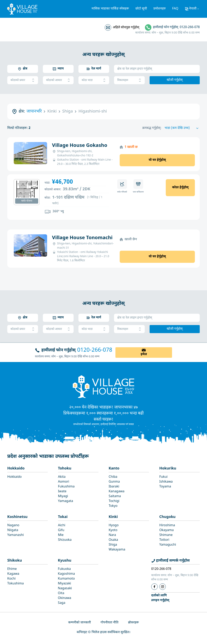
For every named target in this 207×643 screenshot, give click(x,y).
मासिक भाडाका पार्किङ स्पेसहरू (110, 9)
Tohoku (64, 468)
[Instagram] (162, 586)
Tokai (63, 517)
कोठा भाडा (94, 80)
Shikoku (14, 560)
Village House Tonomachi (82, 238)
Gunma (114, 482)
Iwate (62, 491)
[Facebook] (154, 586)
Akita (62, 477)
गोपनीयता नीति (109, 623)
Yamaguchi (167, 545)
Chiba (113, 477)
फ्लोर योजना (26, 201)
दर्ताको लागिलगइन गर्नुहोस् (160, 598)
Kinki (113, 517)
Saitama (115, 496)
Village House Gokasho (79, 145)
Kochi (11, 579)
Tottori (164, 540)
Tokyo (113, 506)
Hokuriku (167, 468)
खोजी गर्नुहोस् (175, 80)
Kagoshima (66, 574)
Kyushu (64, 560)
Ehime (12, 569)
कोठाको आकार (58, 80)
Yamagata (65, 501)
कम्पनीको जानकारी (79, 623)
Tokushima (15, 584)
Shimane (166, 535)
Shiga (113, 545)
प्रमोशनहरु (159, 9)
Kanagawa (116, 491)
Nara (112, 535)
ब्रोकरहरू (133, 623)
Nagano (13, 525)
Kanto (114, 468)
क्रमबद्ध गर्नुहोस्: (151, 128)
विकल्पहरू (129, 80)
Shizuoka (65, 540)
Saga (61, 603)
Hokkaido (16, 468)
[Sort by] (182, 128)
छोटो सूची (141, 9)
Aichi (61, 525)
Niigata (12, 530)
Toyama (165, 487)
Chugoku (167, 517)
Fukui (163, 477)
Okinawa (64, 598)
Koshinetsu (17, 517)
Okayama (166, 530)
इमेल (144, 354)
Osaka (113, 540)
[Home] (103, 386)
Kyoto (113, 530)
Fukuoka (64, 569)
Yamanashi (15, 535)
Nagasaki (65, 588)
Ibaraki (114, 487)
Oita (61, 593)
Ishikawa (166, 482)
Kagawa (13, 574)
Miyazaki (64, 584)
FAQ (175, 9)
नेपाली (192, 9)
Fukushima (66, 487)
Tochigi (114, 501)
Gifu (61, 530)
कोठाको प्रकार (23, 80)
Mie (61, 535)
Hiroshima (167, 525)
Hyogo (113, 525)
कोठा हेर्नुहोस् (180, 187)
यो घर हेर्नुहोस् (157, 160)
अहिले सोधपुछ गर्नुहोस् (126, 27)
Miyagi (63, 496)
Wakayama (117, 550)
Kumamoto (66, 579)
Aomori (63, 482)
